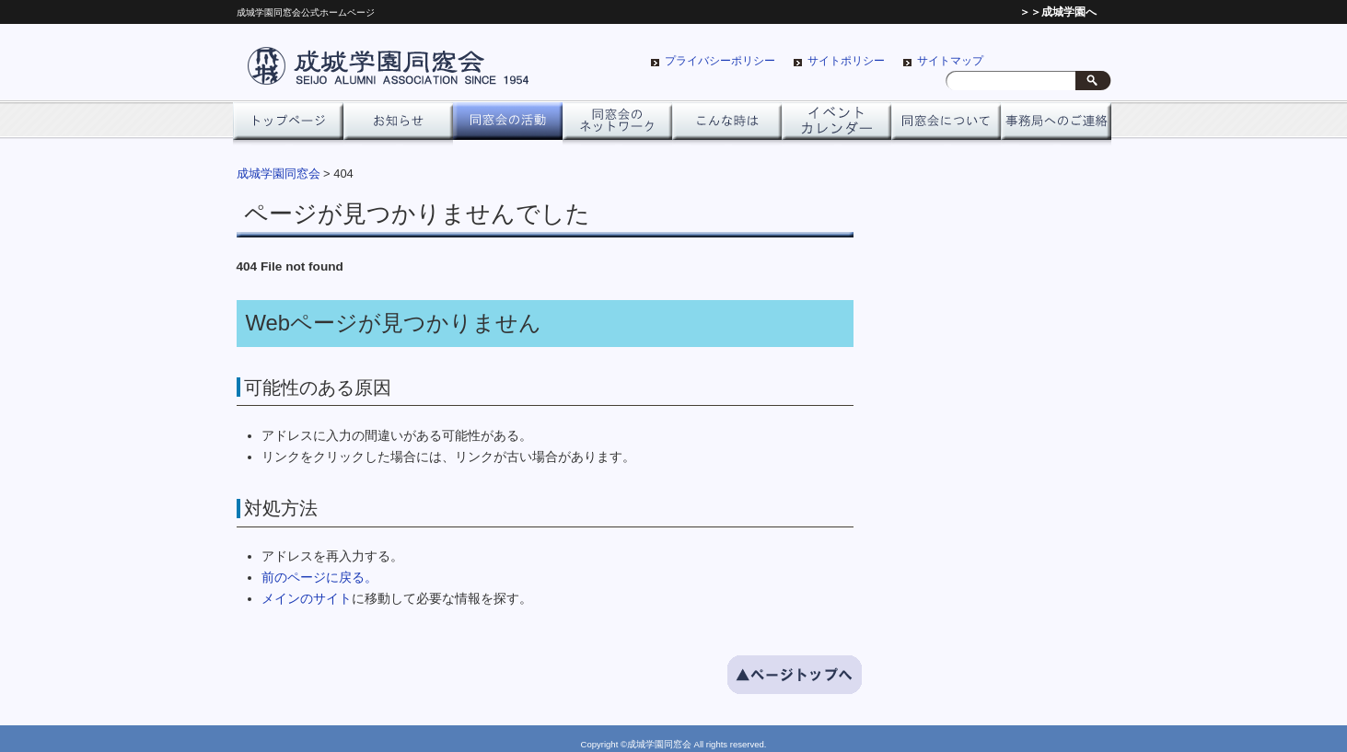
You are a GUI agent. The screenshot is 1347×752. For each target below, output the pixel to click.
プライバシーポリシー (720, 60)
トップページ (288, 126)
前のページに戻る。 (319, 577)
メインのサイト (306, 599)
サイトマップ (950, 60)
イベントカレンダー (836, 126)
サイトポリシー (846, 60)
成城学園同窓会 (278, 173)
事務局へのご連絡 (1055, 126)
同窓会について (946, 126)
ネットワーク (617, 126)
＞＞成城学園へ (1058, 12)
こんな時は (727, 126)
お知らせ (398, 126)
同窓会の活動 (508, 126)
